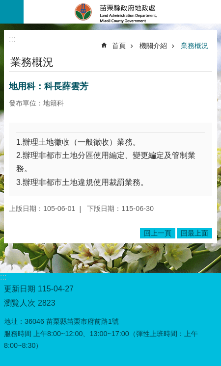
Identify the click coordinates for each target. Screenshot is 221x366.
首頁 (119, 46)
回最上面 (194, 233)
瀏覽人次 (19, 303)
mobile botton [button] (12, 12)
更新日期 (19, 289)
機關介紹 (153, 46)
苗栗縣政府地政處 (122, 12)
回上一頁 (157, 233)
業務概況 (194, 46)
